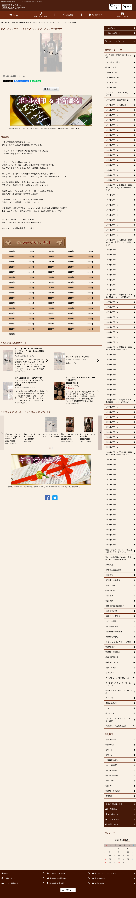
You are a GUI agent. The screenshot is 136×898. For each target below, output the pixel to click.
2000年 (90, 308)
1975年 (90, 282)
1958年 (51, 267)
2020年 (90, 329)
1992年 (31, 303)
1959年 (71, 267)
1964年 (71, 272)
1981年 (12, 293)
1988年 (51, 298)
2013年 (51, 324)
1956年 (12, 267)
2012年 (31, 324)
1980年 (90, 288)
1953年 (51, 262)
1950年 (90, 257)
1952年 (31, 262)
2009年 (71, 319)
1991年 (12, 303)
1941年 (12, 251)
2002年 (31, 313)
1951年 (12, 262)
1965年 (90, 272)
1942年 (31, 251)
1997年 (31, 308)
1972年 (31, 282)
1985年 (90, 293)
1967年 (31, 277)
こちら (77, 128)
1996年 (12, 308)
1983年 (51, 293)
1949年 (71, 257)
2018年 (51, 329)
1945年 (90, 251)
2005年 (90, 313)
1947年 (31, 257)
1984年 (71, 293)
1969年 (71, 277)
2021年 (12, 334)
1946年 (12, 257)
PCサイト (69, 890)
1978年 (51, 288)
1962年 (31, 272)
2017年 (31, 329)
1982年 (31, 293)
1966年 (12, 277)
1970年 (90, 277)
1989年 (71, 298)
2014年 (71, 324)
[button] (68, 15)
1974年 (71, 282)
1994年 (71, 303)
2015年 (90, 324)
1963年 (51, 272)
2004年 (71, 313)
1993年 (51, 303)
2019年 (71, 329)
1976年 (12, 288)
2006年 (12, 319)
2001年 (12, 313)
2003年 (51, 313)
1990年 (90, 298)
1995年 (90, 303)
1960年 (90, 267)
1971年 (12, 282)
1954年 (71, 262)
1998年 (51, 308)
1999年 (71, 308)
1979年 (71, 288)
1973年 (51, 282)
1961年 (12, 272)
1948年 (51, 257)
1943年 (51, 251)
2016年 (12, 329)
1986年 (12, 298)
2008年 (51, 319)
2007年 (31, 319)
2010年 (90, 319)
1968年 (51, 277)
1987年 (31, 298)
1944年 (71, 251)
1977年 (31, 288)
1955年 (90, 262)
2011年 (12, 324)
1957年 (31, 267)
